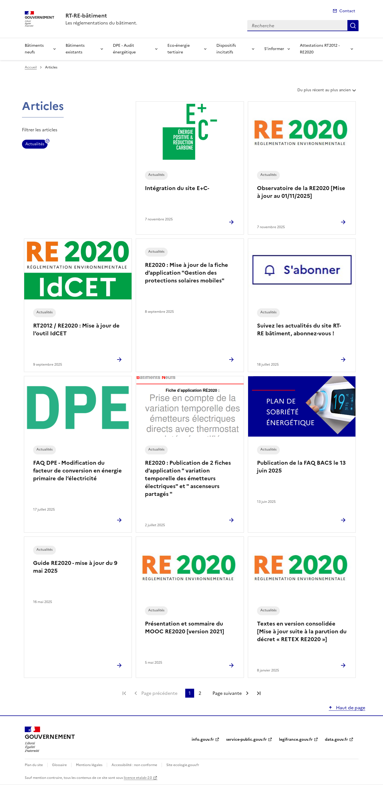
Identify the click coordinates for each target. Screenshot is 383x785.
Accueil (31, 67)
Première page (124, 693)
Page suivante (227, 693)
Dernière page (258, 693)
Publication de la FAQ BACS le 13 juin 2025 (301, 467)
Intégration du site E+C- (177, 188)
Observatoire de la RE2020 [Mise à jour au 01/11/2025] (301, 192)
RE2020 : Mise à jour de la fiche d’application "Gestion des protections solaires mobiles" (186, 273)
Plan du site (34, 764)
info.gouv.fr (203, 739)
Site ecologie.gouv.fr (182, 764)
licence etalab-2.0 (138, 777)
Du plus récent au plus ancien (327, 92)
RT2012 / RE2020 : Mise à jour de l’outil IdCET (76, 329)
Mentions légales (89, 764)
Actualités (34, 145)
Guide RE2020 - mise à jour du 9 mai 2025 (75, 567)
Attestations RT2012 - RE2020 (320, 49)
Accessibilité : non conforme (134, 764)
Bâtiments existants (75, 49)
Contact (347, 11)
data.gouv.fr (336, 739)
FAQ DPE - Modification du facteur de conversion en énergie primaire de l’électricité (77, 471)
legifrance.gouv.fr (296, 739)
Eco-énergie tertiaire (178, 49)
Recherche (353, 25)
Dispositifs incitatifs (226, 49)
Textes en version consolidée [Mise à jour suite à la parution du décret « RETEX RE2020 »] (302, 631)
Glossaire (59, 764)
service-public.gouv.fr (246, 739)
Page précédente (159, 693)
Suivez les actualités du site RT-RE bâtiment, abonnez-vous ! (299, 329)
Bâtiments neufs (34, 49)
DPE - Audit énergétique (124, 49)
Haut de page (350, 707)
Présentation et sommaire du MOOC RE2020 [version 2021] (184, 627)
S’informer (274, 49)
